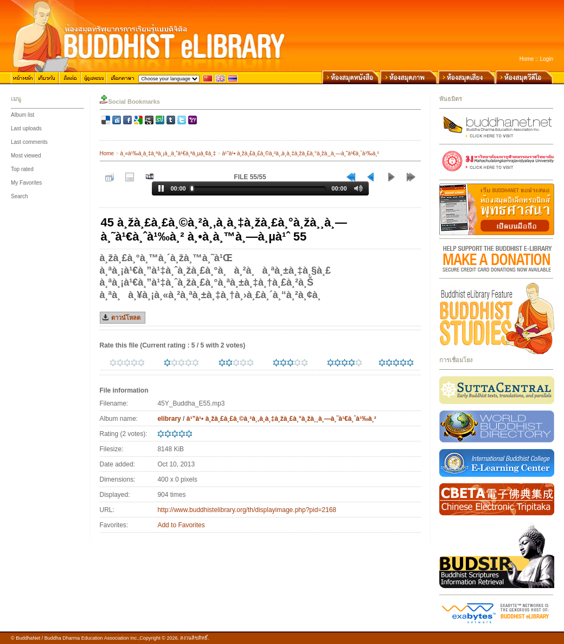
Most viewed (26, 156)
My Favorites (26, 183)
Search (19, 196)
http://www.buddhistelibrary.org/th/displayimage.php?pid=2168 (246, 510)
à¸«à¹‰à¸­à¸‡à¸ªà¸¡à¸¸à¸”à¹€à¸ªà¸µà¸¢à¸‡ (168, 153)
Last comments (29, 142)
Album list (22, 115)
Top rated (22, 169)
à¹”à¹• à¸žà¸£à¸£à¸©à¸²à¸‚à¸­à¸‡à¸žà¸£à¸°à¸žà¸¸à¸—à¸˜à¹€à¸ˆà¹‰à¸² (300, 153)
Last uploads (26, 128)
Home (527, 59)
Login (546, 59)
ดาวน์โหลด (125, 317)
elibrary (169, 418)
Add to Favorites (180, 525)
